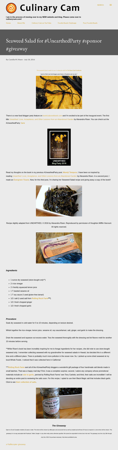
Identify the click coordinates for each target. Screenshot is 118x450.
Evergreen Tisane (21, 180)
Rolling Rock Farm (40, 298)
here (23, 123)
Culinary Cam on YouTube (41, 23)
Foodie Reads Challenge (67, 23)
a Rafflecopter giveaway (16, 444)
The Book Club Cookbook (74, 70)
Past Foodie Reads (90, 23)
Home (8, 23)
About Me (21, 23)
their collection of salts (26, 382)
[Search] (100, 5)
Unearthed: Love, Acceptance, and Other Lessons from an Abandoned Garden (41, 119)
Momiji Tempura (70, 172)
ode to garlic (28, 375)
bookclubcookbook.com (52, 116)
